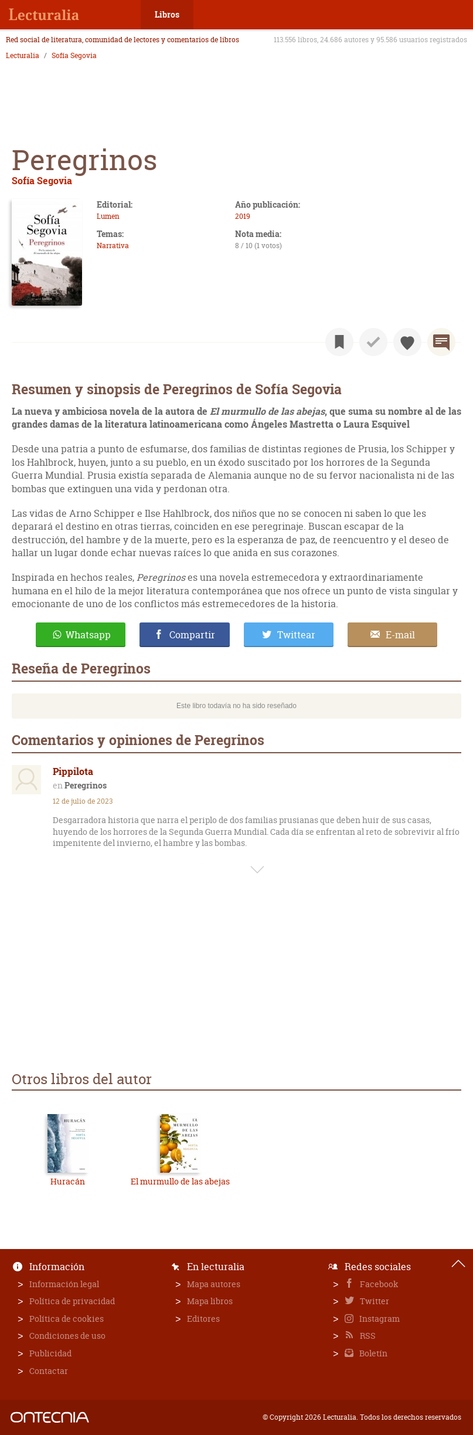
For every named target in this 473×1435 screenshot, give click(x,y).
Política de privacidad (72, 1301)
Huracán (67, 1181)
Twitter (373, 1301)
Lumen (108, 216)
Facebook (378, 1284)
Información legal (64, 1284)
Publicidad (50, 1353)
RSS (367, 1335)
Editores (203, 1318)
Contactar (48, 1370)
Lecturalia (22, 55)
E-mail (400, 634)
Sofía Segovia (74, 55)
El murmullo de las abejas (180, 1181)
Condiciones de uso (67, 1335)
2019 (242, 216)
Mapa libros (210, 1301)
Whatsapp (88, 634)
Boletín (372, 1353)
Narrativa (113, 246)
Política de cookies (66, 1318)
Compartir (192, 634)
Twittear (296, 634)
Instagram (379, 1318)
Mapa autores (213, 1284)
